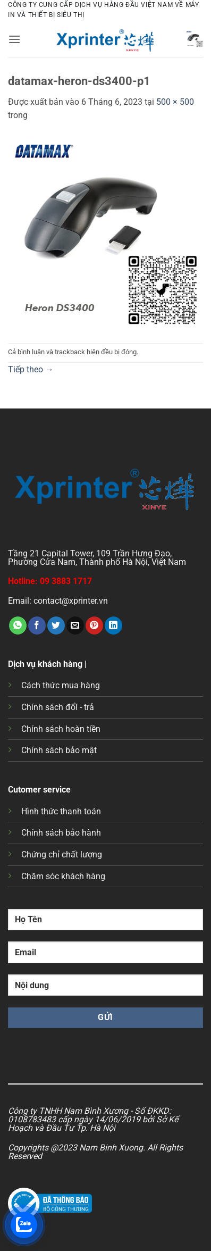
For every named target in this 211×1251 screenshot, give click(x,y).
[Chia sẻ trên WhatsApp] (18, 625)
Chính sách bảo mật (59, 750)
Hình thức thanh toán (61, 811)
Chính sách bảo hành (61, 833)
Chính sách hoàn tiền (60, 729)
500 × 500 (175, 102)
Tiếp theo (31, 369)
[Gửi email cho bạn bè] (75, 625)
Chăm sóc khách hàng (63, 876)
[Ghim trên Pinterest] (94, 625)
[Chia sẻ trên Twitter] (56, 625)
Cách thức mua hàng (60, 685)
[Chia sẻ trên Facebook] (37, 625)
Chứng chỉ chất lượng (61, 854)
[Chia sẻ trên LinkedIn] (113, 625)
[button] (14, 39)
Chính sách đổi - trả (57, 707)
